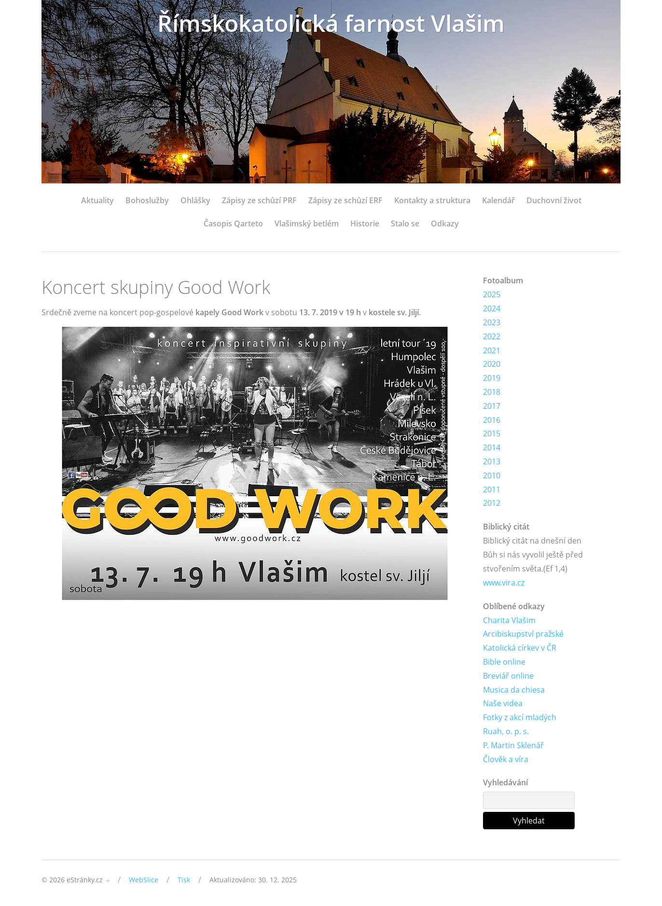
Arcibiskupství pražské (523, 633)
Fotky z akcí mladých (519, 717)
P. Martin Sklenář (513, 745)
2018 (491, 392)
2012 (491, 503)
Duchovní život (553, 200)
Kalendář (498, 200)
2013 (491, 461)
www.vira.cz (503, 582)
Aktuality (97, 200)
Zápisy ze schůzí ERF (345, 200)
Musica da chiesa (514, 689)
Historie (364, 223)
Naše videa (503, 703)
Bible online (504, 661)
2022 (491, 336)
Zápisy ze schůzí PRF (259, 200)
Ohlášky (195, 200)
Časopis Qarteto (233, 223)
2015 (491, 433)
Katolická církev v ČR (519, 647)
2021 (491, 350)
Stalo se (405, 223)
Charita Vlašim (509, 620)
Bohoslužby (147, 200)
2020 (491, 364)
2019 (491, 378)
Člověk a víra (505, 759)
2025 (491, 294)
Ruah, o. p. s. (506, 731)
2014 (491, 447)
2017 (491, 406)
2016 (491, 420)
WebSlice (143, 879)
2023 (491, 322)
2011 (491, 489)
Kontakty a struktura (432, 200)
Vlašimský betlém (307, 223)
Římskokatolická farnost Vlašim (331, 23)
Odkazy (445, 223)
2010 (491, 475)
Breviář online (508, 675)
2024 (491, 308)
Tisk (184, 879)
